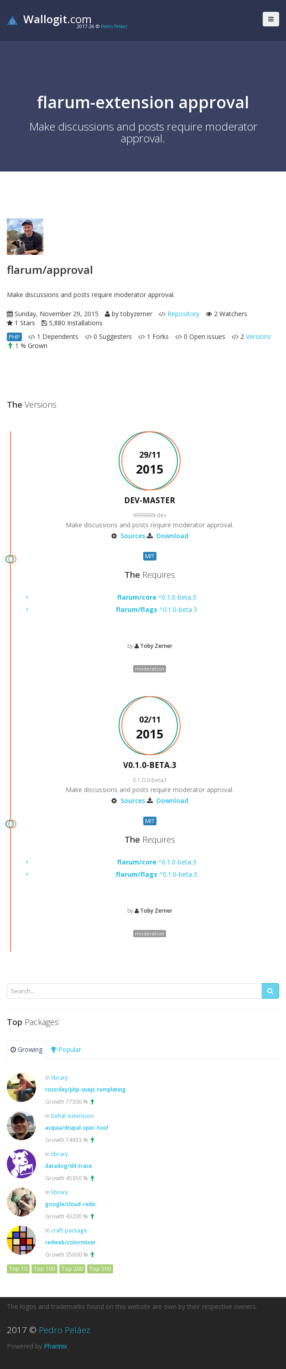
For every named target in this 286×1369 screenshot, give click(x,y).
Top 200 (72, 1269)
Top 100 (44, 1269)
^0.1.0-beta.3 (156, 597)
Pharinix (55, 1346)
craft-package (69, 1230)
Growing (26, 1049)
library (59, 1077)
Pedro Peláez (114, 26)
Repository (183, 313)
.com (49, 18)
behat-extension (72, 1115)
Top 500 (100, 1269)
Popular (66, 1049)
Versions (258, 336)
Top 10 (18, 1269)
